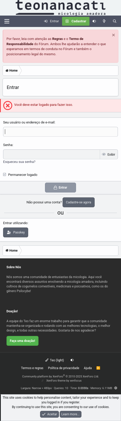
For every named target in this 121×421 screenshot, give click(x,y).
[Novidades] (104, 21)
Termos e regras (32, 368)
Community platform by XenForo (60, 376)
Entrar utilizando (15, 223)
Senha (7, 145)
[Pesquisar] (114, 21)
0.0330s (83, 388)
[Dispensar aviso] (113, 35)
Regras (57, 39)
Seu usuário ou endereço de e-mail (29, 122)
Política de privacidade (63, 368)
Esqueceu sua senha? (19, 162)
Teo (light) (54, 360)
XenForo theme (56, 380)
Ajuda (88, 368)
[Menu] (6, 21)
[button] (115, 388)
